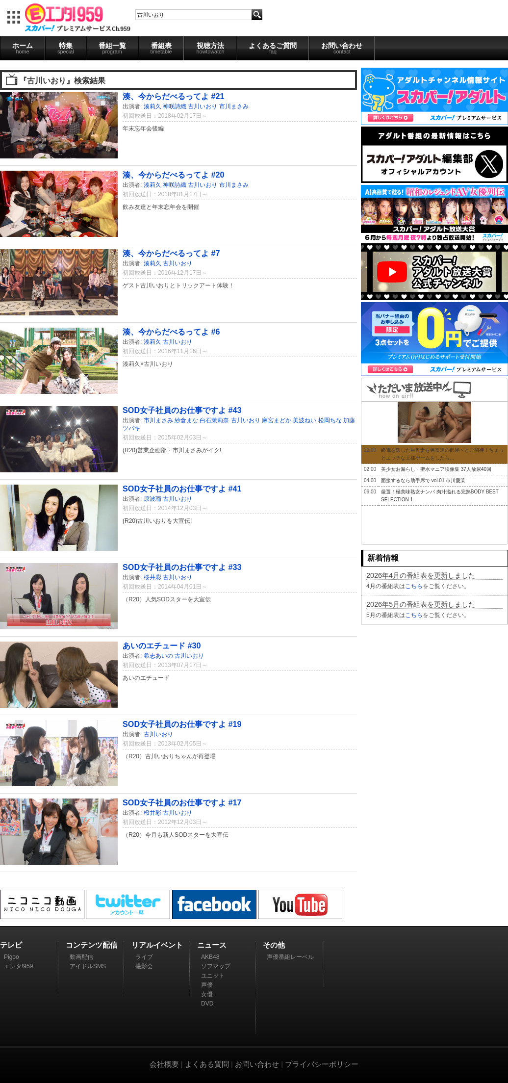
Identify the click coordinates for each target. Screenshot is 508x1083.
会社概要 (164, 1064)
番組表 (161, 48)
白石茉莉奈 (214, 420)
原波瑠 (152, 498)
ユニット (213, 975)
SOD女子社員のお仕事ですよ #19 (182, 724)
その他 (274, 945)
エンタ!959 (18, 966)
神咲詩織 (174, 106)
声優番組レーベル (290, 957)
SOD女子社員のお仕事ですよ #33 (182, 567)
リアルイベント (157, 945)
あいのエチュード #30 (162, 645)
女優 (207, 994)
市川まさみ (234, 106)
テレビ (11, 945)
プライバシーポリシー (321, 1064)
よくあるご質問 (273, 48)
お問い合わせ (341, 48)
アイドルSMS (88, 966)
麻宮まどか (276, 420)
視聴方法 (210, 48)
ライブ (144, 957)
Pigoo (11, 957)
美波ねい (304, 420)
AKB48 (210, 957)
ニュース (212, 945)
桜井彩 (152, 577)
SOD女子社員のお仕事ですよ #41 (182, 488)
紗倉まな (186, 420)
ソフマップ (215, 966)
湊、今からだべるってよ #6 (171, 331)
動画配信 (81, 957)
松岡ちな (330, 420)
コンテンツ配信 (91, 945)
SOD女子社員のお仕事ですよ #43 (182, 410)
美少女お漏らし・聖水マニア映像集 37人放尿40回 (436, 469)
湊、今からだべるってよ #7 (171, 253)
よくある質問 (207, 1064)
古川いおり (202, 106)
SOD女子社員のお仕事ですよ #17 (182, 802)
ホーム (22, 48)
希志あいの (158, 655)
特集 (65, 48)
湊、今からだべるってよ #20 (174, 174)
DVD (207, 1003)
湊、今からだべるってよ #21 (174, 96)
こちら (414, 586)
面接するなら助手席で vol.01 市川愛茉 (423, 480)
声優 (207, 984)
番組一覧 (112, 48)
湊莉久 (152, 106)
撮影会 (144, 966)
